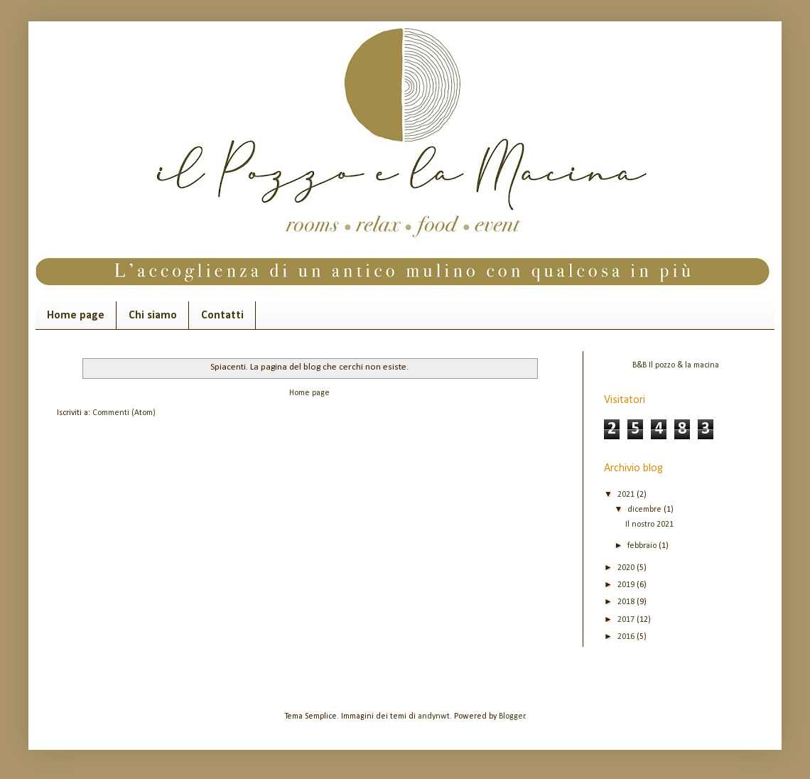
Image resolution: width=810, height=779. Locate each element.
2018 (627, 602)
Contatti (222, 315)
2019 (627, 585)
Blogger (512, 716)
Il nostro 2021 (649, 524)
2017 (627, 620)
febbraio (643, 546)
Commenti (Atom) (124, 413)
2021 (627, 494)
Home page (75, 315)
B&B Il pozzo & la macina (675, 365)
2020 (627, 568)
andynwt (434, 716)
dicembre (645, 509)
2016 (627, 637)
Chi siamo (153, 315)
